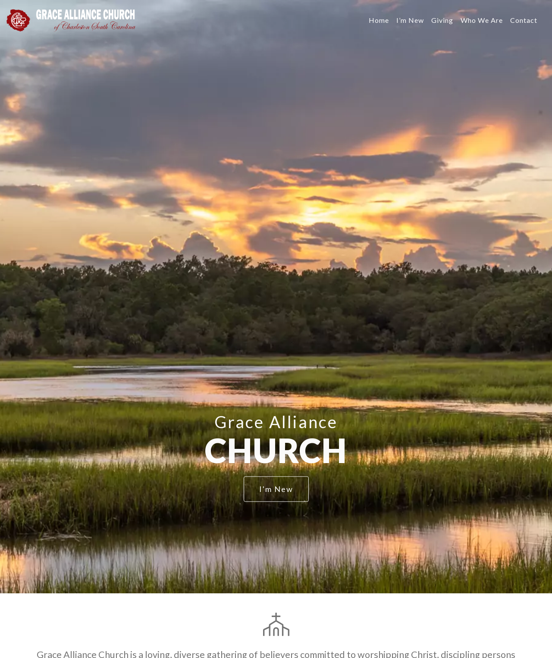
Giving (442, 20)
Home (379, 20)
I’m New (410, 20)
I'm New (276, 489)
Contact (523, 20)
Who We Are (482, 20)
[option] (276, 296)
